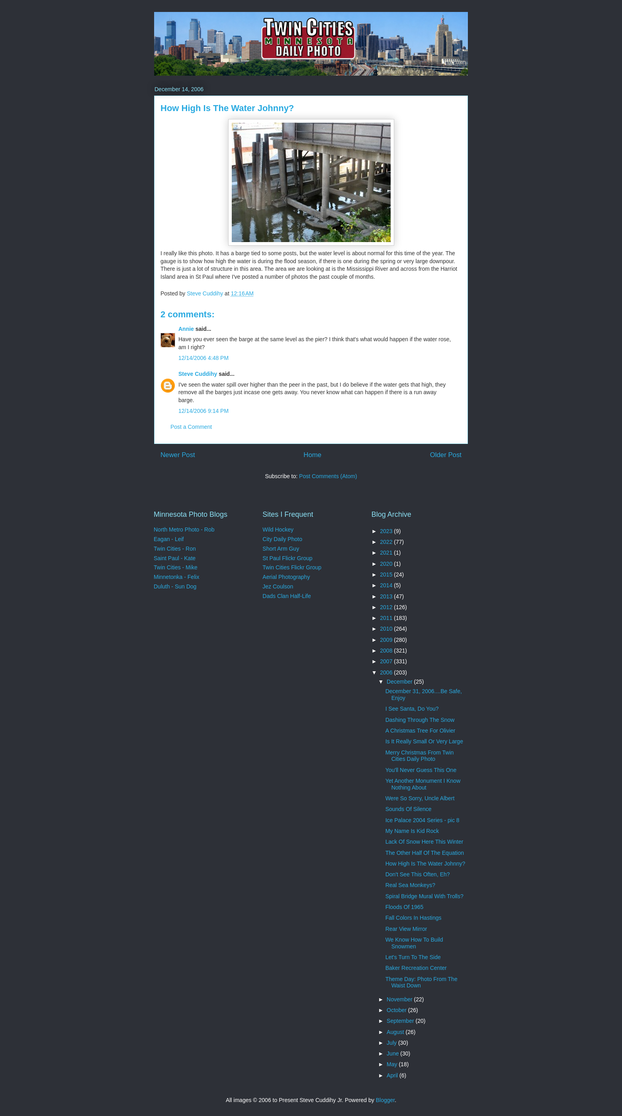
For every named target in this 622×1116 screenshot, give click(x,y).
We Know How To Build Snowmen (414, 943)
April (393, 1075)
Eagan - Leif (169, 539)
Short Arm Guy (280, 548)
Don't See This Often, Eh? (417, 874)
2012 (387, 607)
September (401, 1021)
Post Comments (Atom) (328, 476)
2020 (387, 564)
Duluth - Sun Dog (175, 586)
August (396, 1032)
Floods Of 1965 (404, 907)
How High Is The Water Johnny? (425, 863)
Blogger (385, 1100)
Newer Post (177, 455)
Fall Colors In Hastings (413, 918)
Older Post (446, 455)
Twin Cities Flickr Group (291, 567)
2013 (387, 596)
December (400, 681)
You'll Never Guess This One (421, 770)
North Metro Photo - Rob (184, 529)
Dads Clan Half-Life (286, 596)
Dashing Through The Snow (420, 720)
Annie (186, 329)
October (397, 1010)
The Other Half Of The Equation (424, 853)
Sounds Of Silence (408, 809)
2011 (387, 618)
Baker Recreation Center (416, 968)
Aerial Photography (286, 577)
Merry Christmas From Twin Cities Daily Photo (419, 755)
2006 (387, 672)
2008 (387, 650)
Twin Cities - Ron (175, 548)
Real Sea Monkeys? (410, 885)
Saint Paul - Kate (175, 558)
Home (312, 455)
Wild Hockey (277, 529)
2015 (387, 574)
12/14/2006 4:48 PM (203, 358)
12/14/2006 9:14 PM (203, 411)
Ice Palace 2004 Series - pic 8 (422, 820)
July (392, 1043)
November (400, 999)
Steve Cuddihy (197, 374)
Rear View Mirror (406, 929)
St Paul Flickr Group (287, 558)
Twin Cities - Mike (176, 567)
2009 (387, 640)
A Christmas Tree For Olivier (420, 730)
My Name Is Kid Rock (412, 831)
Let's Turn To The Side (413, 957)
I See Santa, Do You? (412, 709)
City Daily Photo (282, 539)
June (393, 1053)
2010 (387, 628)
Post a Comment (191, 427)
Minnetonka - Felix (176, 577)
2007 (387, 661)
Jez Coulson (277, 586)
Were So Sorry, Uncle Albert (420, 798)
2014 (387, 585)
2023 (387, 531)
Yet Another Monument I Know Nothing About (423, 784)
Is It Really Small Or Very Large (424, 741)
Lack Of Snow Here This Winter (424, 841)
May (393, 1064)
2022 (387, 542)
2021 (387, 552)
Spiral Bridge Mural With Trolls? (424, 896)
